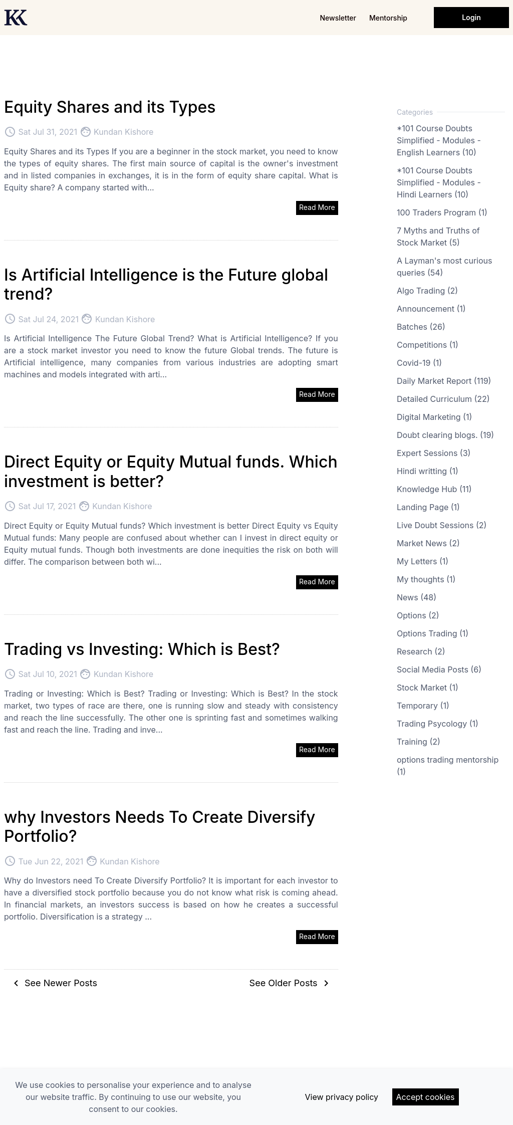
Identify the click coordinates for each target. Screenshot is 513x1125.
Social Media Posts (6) (439, 669)
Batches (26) (421, 327)
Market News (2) (428, 543)
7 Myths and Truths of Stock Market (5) (438, 237)
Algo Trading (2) (427, 291)
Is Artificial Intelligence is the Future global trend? (166, 284)
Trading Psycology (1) (437, 724)
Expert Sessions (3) (433, 453)
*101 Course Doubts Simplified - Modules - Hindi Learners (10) (439, 182)
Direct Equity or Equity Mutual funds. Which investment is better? (171, 471)
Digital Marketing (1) (434, 417)
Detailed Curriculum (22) (443, 399)
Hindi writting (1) (427, 471)
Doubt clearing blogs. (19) (445, 435)
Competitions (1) (427, 345)
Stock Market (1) (427, 688)
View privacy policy (341, 1097)
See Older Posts (290, 983)
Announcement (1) (431, 309)
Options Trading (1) (432, 633)
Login (471, 17)
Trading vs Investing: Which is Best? (142, 649)
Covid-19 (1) (419, 363)
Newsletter (338, 18)
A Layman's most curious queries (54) (444, 267)
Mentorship (388, 18)
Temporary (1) (423, 706)
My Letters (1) (422, 561)
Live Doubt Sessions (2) (441, 525)
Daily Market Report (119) (444, 381)
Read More (317, 207)
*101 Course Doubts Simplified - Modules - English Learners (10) (439, 140)
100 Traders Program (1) (442, 212)
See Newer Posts (53, 983)
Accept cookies (425, 1097)
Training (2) (418, 742)
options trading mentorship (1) (447, 766)
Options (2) (418, 615)
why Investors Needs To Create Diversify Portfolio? (160, 826)
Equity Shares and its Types (110, 107)
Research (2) (421, 651)
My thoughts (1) (426, 579)
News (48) (416, 597)
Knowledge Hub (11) (434, 489)
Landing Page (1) (428, 507)
